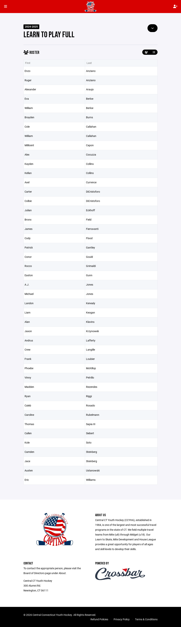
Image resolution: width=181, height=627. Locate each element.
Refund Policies (99, 619)
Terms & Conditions (146, 619)
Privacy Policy (122, 619)
